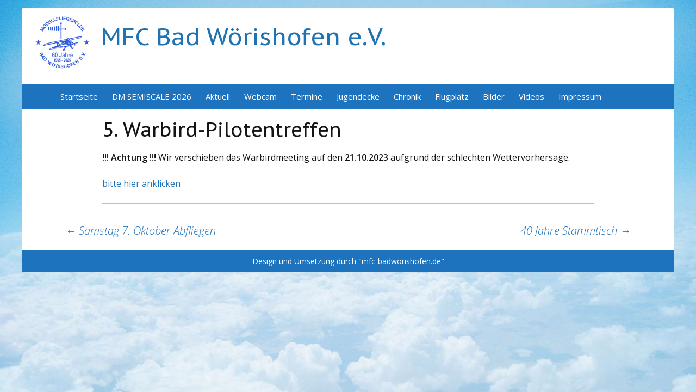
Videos (531, 96)
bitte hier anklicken (141, 183)
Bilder (494, 96)
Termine (306, 96)
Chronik (407, 96)
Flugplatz (452, 96)
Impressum (579, 96)
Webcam (260, 96)
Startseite (79, 96)
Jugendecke (358, 96)
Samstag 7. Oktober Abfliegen (140, 230)
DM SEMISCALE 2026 (151, 96)
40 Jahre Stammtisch (575, 230)
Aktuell (218, 96)
